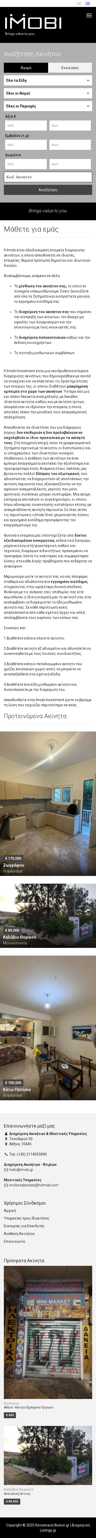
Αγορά (26, 68)
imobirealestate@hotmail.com (33, 1185)
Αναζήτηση (48, 190)
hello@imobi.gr (21, 1170)
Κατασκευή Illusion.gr (52, 1525)
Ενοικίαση (69, 68)
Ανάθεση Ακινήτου (19, 1234)
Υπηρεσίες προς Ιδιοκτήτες (26, 1218)
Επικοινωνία (14, 1241)
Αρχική (10, 1211)
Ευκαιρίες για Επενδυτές (24, 1226)
